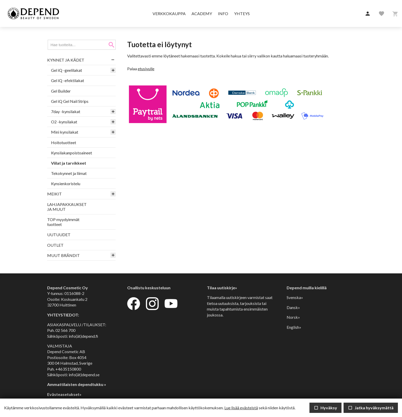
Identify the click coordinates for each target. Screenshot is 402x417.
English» (294, 327)
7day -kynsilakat (65, 111)
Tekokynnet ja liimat (69, 173)
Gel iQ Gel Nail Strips (69, 101)
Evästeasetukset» (64, 394)
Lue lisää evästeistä (241, 407)
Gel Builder (61, 90)
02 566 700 (65, 330)
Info (223, 13)
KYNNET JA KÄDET (65, 59)
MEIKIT (54, 193)
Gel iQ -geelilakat (66, 70)
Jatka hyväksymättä (371, 407)
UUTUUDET (59, 234)
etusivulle (146, 68)
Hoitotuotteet (63, 142)
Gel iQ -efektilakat (67, 80)
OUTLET (55, 245)
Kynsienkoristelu (65, 183)
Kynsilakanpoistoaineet (71, 152)
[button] (368, 14)
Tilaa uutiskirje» (222, 287)
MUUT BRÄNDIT (63, 255)
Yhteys (242, 13)
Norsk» (293, 317)
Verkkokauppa (169, 13)
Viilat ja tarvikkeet (68, 163)
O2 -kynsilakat (64, 121)
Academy (202, 13)
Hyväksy (325, 407)
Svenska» (295, 297)
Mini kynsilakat (64, 132)
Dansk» (293, 307)
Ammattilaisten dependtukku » (76, 384)
